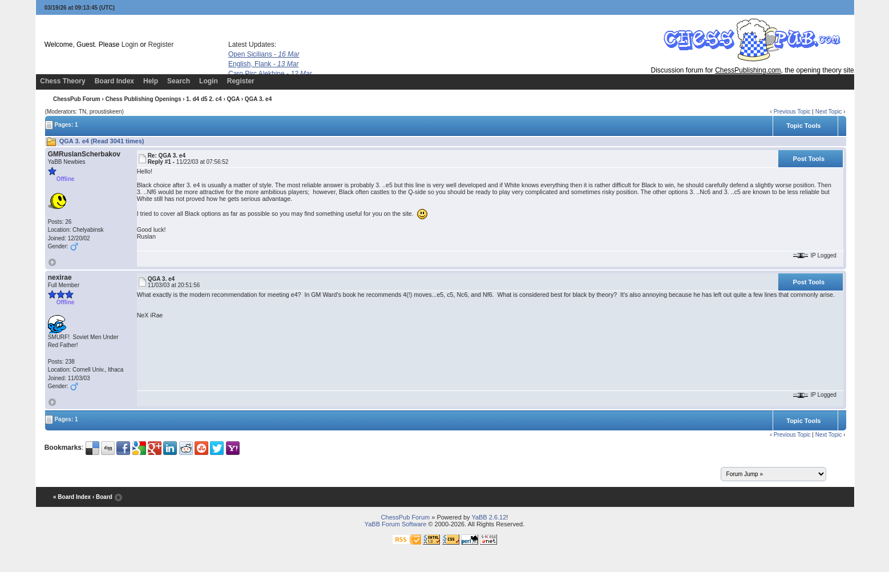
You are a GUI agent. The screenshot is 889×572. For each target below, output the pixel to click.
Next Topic (828, 111)
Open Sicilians (264, 54)
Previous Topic (792, 111)
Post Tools (809, 158)
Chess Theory (62, 81)
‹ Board (102, 497)
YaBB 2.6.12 (488, 517)
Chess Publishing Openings (143, 99)
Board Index (114, 81)
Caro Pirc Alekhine (270, 74)
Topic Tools (803, 125)
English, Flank (263, 64)
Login (130, 45)
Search (178, 81)
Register (161, 45)
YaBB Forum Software (396, 524)
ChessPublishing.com (748, 70)
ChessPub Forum (76, 99)
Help (150, 81)
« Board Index (72, 497)
